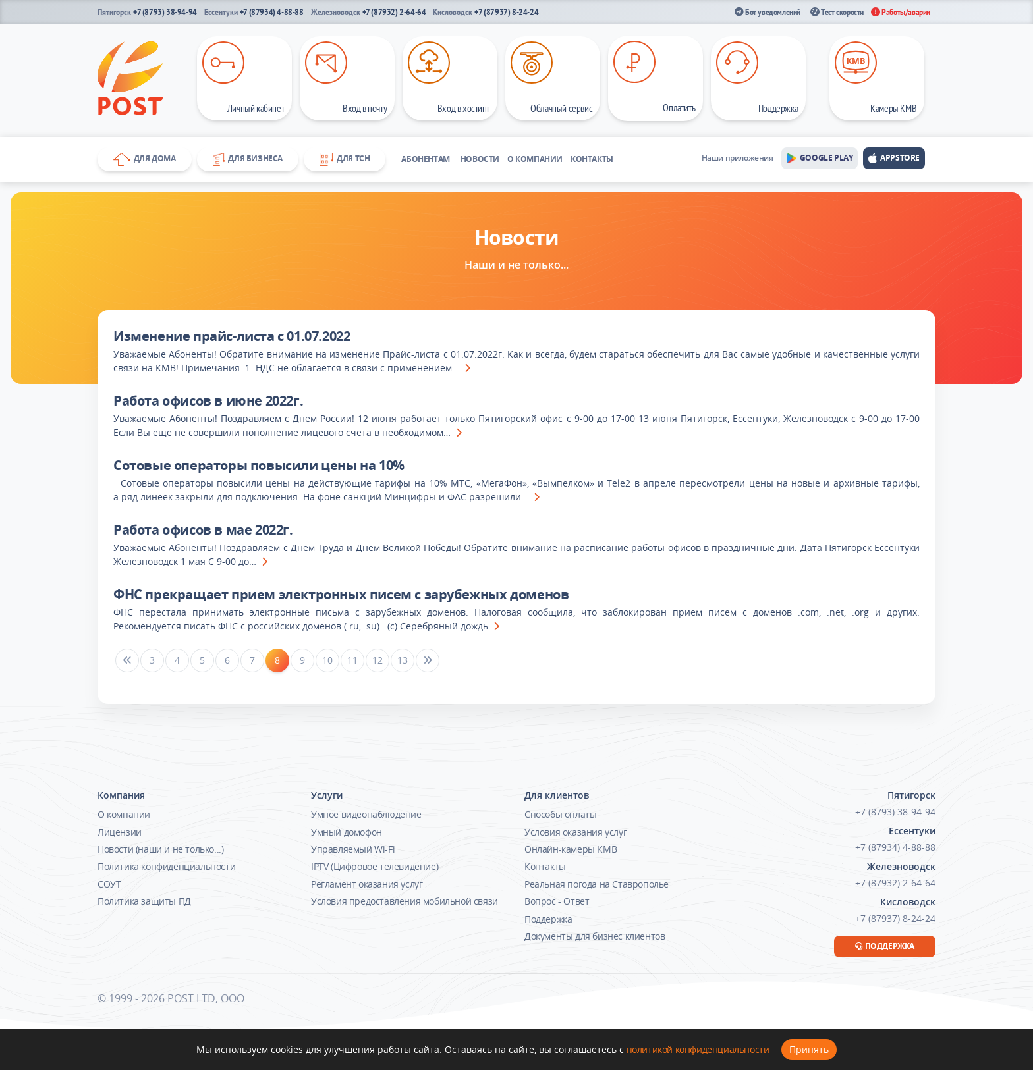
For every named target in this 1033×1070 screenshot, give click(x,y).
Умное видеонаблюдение (366, 814)
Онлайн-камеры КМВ (570, 849)
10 (327, 660)
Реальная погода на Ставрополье (596, 884)
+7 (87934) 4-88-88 (272, 12)
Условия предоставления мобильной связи (404, 901)
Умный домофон (346, 832)
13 (402, 660)
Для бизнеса (248, 159)
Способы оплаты (560, 814)
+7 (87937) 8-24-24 (506, 12)
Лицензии (120, 832)
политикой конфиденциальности (698, 1049)
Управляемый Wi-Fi (353, 849)
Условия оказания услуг (575, 832)
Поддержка (548, 919)
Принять (809, 1049)
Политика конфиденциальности (166, 866)
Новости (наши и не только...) (160, 849)
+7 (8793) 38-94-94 (165, 12)
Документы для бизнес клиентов (594, 936)
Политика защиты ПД (144, 901)
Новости (480, 159)
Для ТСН (345, 159)
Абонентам (425, 159)
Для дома (144, 159)
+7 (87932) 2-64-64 (394, 12)
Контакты (592, 159)
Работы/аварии (900, 12)
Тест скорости (837, 12)
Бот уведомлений (767, 12)
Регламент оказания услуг (366, 884)
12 (377, 660)
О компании (535, 159)
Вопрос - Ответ (556, 901)
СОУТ (109, 884)
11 (352, 660)
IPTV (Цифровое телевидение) (374, 866)
